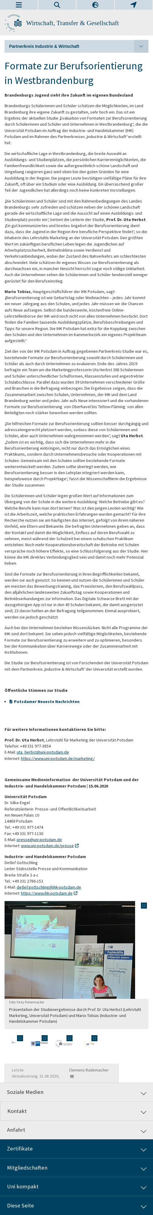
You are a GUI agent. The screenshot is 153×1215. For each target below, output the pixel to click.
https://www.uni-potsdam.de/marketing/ (58, 758)
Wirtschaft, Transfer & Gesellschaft (72, 23)
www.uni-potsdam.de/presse (47, 845)
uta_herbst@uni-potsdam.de (43, 752)
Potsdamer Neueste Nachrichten (47, 701)
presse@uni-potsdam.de (39, 839)
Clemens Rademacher (89, 1070)
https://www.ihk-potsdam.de (47, 893)
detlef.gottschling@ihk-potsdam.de (49, 887)
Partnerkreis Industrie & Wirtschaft (78, 46)
